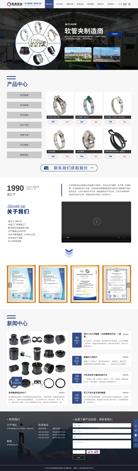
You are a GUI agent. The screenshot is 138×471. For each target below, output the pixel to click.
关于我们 (59, 4)
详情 (53, 122)
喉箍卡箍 (70, 4)
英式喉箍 (24, 115)
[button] (10, 284)
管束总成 (80, 4)
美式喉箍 (24, 105)
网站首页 (49, 4)
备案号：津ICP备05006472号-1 (83, 468)
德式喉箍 (24, 95)
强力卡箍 (24, 125)
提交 (79, 457)
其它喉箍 (24, 145)
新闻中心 (100, 4)
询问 (67, 122)
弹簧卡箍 (24, 135)
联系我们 (111, 4)
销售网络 (90, 4)
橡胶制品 (24, 155)
